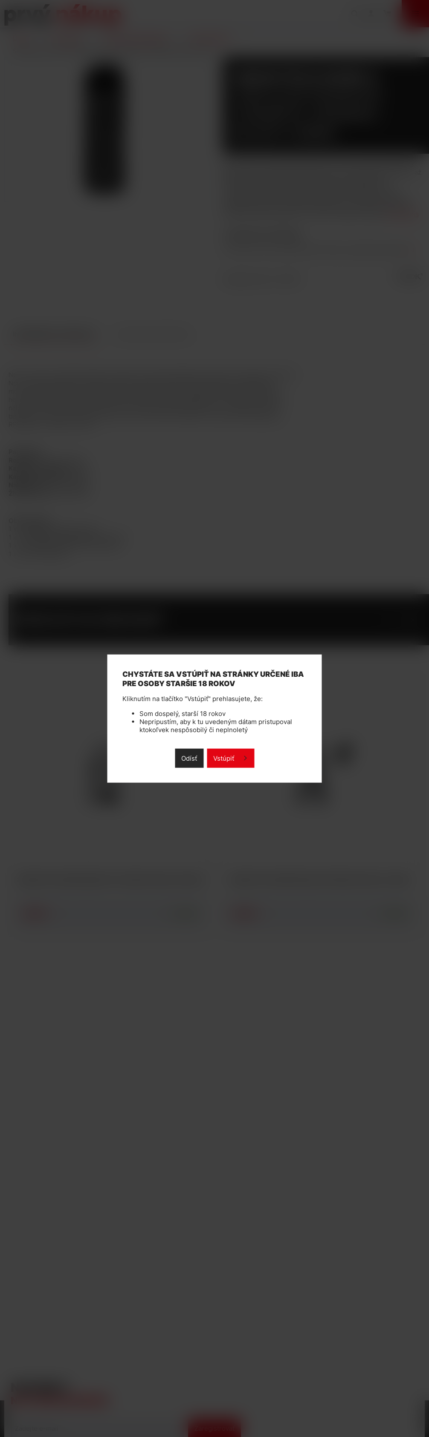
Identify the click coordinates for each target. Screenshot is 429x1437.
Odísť (189, 758)
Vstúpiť (223, 758)
